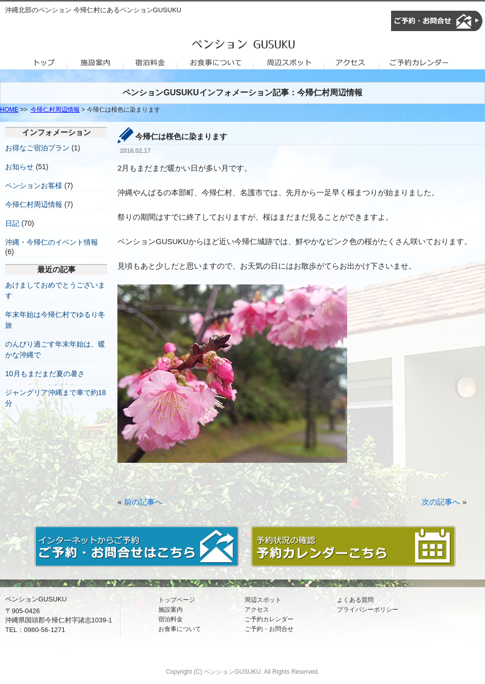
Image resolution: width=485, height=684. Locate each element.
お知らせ (19, 167)
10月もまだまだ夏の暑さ (45, 374)
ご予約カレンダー (269, 619)
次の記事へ (441, 501)
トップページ (176, 599)
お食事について (179, 629)
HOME (9, 109)
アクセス (257, 609)
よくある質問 (355, 599)
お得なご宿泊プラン (37, 148)
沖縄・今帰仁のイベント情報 (51, 242)
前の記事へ (143, 501)
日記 (12, 223)
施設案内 (170, 609)
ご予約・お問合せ (269, 629)
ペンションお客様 (33, 185)
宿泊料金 (170, 619)
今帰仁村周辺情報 (55, 109)
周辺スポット (263, 599)
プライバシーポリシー (367, 609)
